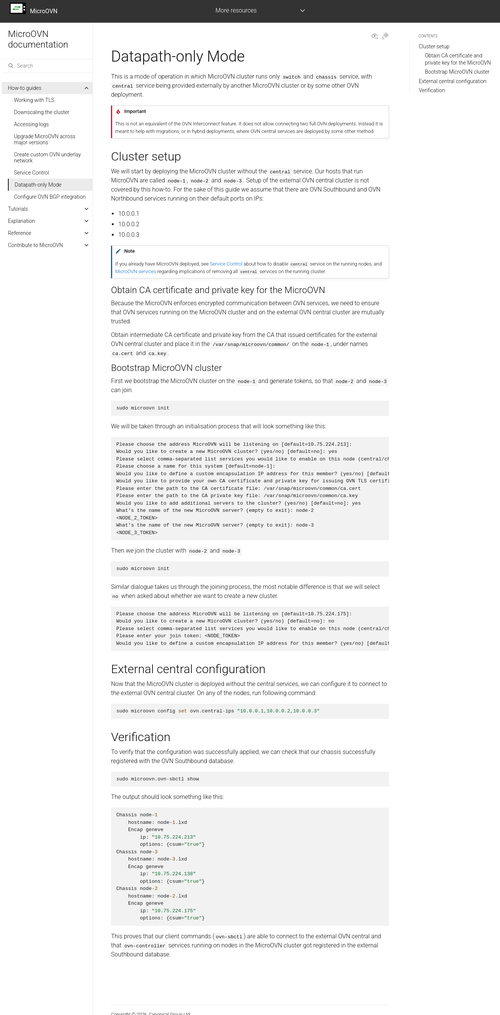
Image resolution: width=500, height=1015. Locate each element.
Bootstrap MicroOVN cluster (457, 72)
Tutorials (18, 209)
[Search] (47, 66)
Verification (432, 90)
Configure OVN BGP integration (50, 197)
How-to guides (25, 88)
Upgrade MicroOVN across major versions (45, 139)
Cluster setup (434, 46)
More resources (235, 10)
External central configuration (452, 81)
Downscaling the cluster (41, 112)
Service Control (31, 173)
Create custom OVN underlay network (47, 157)
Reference (19, 233)
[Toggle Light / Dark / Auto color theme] (385, 36)
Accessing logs (31, 124)
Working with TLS (34, 100)
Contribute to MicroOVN (35, 245)
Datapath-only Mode (38, 185)
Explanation (21, 221)
